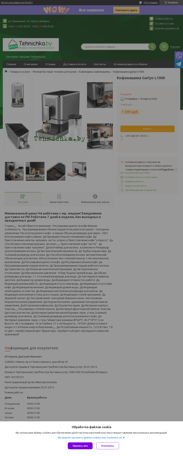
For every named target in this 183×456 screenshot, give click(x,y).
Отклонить (107, 445)
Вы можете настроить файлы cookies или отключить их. (90, 437)
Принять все (80, 445)
